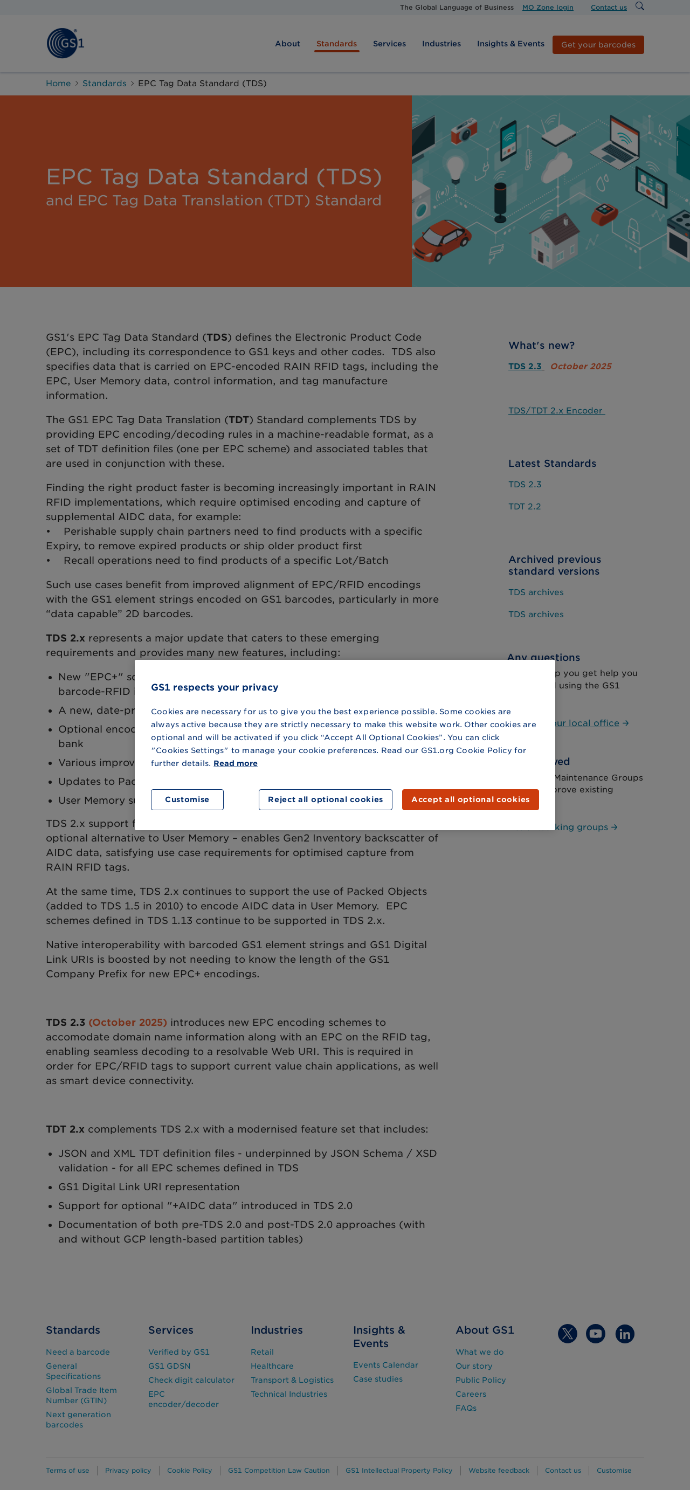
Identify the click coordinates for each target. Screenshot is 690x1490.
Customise (187, 799)
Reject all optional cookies (325, 799)
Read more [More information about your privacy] (235, 763)
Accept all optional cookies (470, 799)
